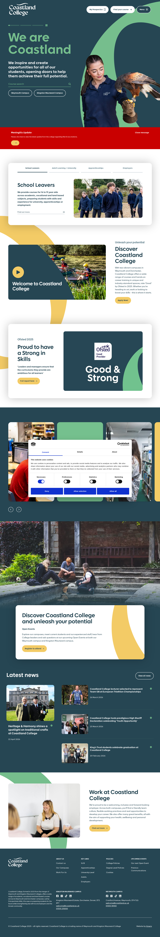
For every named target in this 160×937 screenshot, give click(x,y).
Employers (85, 882)
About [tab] (114, 452)
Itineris (149, 926)
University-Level (87, 872)
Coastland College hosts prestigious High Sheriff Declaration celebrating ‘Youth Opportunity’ (121, 720)
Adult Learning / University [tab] (64, 168)
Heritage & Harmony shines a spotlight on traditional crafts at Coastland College (30, 730)
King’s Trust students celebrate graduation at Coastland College (121, 749)
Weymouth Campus (20, 93)
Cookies (109, 872)
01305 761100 (111, 906)
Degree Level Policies (115, 868)
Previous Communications (138, 869)
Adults (83, 877)
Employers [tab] (128, 168)
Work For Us (61, 872)
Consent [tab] (45, 452)
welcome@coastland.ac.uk (67, 906)
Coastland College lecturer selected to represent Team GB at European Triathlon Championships (121, 690)
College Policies (113, 863)
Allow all (113, 491)
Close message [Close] (142, 133)
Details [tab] (80, 452)
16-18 (83, 863)
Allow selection (80, 491)
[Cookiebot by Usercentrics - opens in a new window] (119, 444)
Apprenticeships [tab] (95, 168)
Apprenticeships (88, 868)
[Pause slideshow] (46, 25)
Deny (47, 491)
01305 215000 (62, 908)
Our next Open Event (140, 863)
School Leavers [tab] (32, 168)
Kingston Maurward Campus (50, 93)
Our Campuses (62, 868)
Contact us (61, 863)
